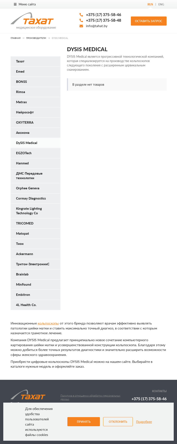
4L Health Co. (26, 305)
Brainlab (22, 274)
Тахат (20, 61)
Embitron (23, 295)
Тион (20, 244)
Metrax (21, 102)
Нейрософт (25, 112)
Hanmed (22, 163)
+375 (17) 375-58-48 (103, 20)
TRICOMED (24, 223)
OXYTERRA (25, 122)
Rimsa (20, 92)
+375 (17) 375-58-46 (103, 14)
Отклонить (118, 421)
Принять (84, 421)
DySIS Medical (26, 143)
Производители (36, 38)
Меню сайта (25, 4)
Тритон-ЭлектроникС (32, 264)
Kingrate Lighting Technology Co (29, 210)
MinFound (23, 284)
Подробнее (144, 422)
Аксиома (22, 132)
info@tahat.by (96, 26)
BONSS (21, 82)
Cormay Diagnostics (31, 198)
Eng (161, 4)
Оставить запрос (148, 21)
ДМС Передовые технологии (29, 175)
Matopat (22, 233)
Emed (20, 71)
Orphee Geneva (27, 188)
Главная (16, 38)
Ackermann (24, 254)
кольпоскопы (48, 323)
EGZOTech (24, 153)
